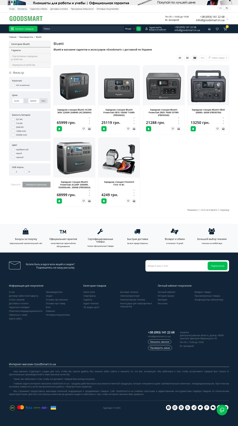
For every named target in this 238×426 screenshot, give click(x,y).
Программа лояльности (82, 8)
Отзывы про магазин (57, 299)
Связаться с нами (18, 314)
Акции (49, 295)
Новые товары (218, 58)
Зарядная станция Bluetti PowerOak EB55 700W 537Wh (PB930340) (164, 112)
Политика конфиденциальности (25, 311)
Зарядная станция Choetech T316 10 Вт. (119, 183)
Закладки (162, 299)
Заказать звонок (159, 341)
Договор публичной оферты (23, 295)
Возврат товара (203, 292)
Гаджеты (87, 299)
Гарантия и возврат (19, 307)
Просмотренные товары (207, 295)
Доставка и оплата (59, 8)
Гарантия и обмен (38, 8)
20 (202, 58)
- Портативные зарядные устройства (24, 58)
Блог (48, 307)
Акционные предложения (147, 18)
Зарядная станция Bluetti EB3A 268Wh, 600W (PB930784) (208, 111)
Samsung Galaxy (104, 18)
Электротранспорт (130, 295)
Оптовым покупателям (108, 8)
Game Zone (89, 292)
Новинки (50, 311)
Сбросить (16, 184)
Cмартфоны (89, 295)
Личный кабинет (166, 292)
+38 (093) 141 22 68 (212, 17)
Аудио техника (91, 303)
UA (220, 8)
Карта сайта (15, 318)
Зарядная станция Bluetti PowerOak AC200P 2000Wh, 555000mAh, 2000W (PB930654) (74, 184)
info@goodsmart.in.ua (210, 20)
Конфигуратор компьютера (209, 299)
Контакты (22, 8)
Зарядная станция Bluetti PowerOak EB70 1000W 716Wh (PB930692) (119, 112)
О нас (12, 8)
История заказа (166, 295)
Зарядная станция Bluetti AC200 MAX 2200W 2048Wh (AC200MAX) (74, 111)
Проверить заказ (160, 348)
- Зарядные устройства (23, 64)
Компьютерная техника (132, 299)
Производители (54, 292)
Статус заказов (16, 299)
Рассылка (162, 303)
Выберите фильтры (36, 184)
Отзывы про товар (55, 303)
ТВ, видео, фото (91, 307)
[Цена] (18, 100)
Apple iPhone (124, 18)
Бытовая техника (129, 292)
